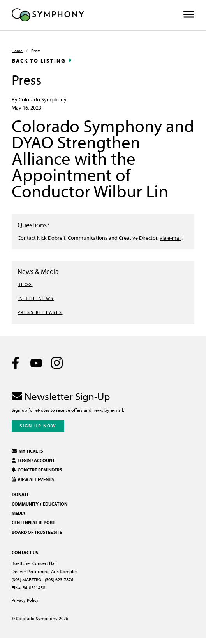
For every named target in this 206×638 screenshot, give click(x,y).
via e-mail (170, 237)
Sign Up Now (37, 426)
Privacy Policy (25, 600)
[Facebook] (15, 363)
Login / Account (33, 460)
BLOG (25, 284)
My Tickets (27, 451)
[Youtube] (36, 363)
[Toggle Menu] (188, 14)
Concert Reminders (37, 469)
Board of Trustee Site (37, 532)
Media (18, 513)
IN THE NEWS (36, 298)
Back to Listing (39, 61)
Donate (20, 494)
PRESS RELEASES (40, 312)
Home (17, 50)
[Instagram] (57, 363)
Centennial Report (33, 522)
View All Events (33, 479)
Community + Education (39, 504)
